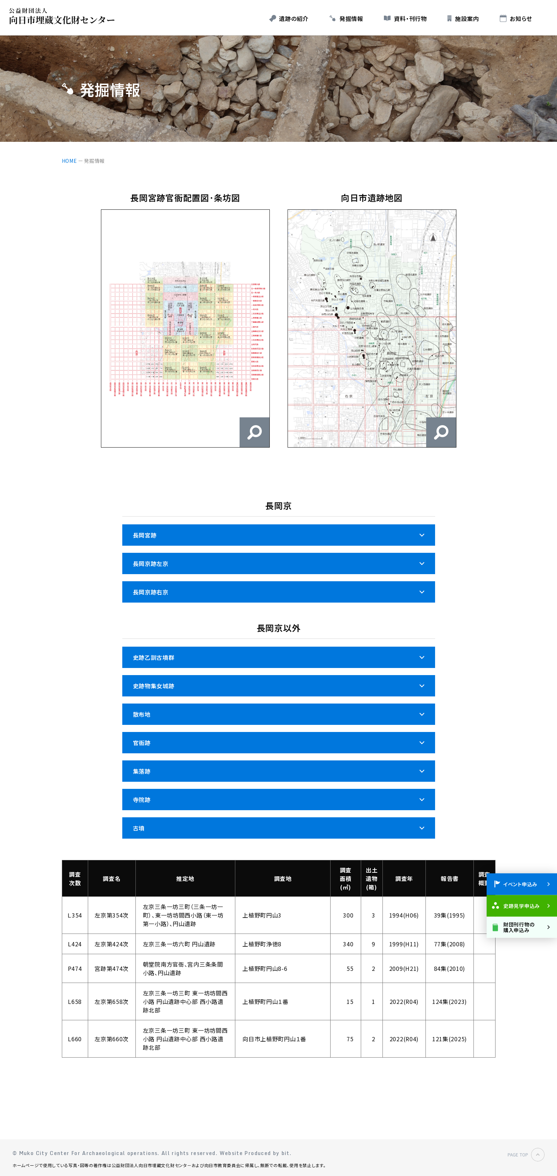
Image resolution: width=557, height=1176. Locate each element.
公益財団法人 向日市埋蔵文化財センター (64, 16)
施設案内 (467, 18)
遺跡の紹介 (294, 18)
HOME (69, 160)
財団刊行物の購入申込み (518, 927)
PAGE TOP (518, 1154)
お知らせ (521, 18)
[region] (279, 962)
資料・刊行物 (410, 18)
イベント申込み (520, 884)
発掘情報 (351, 18)
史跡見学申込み (521, 905)
